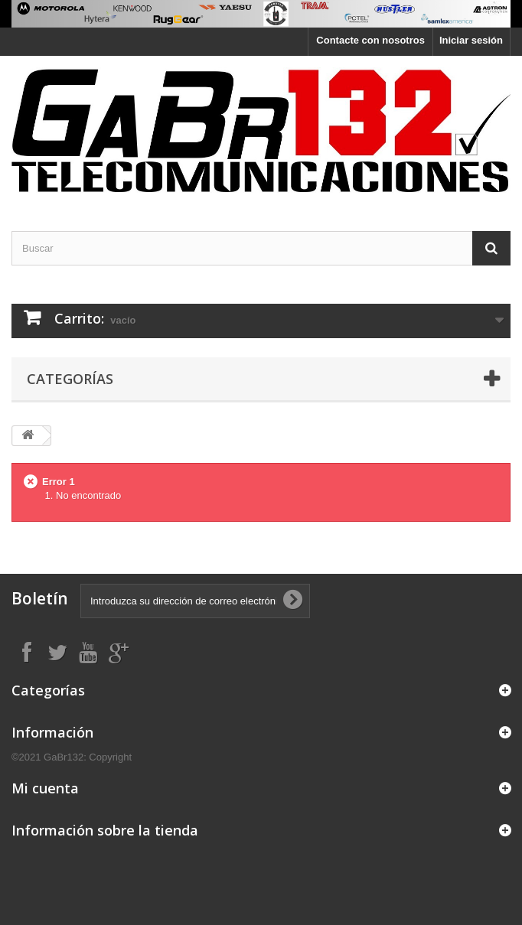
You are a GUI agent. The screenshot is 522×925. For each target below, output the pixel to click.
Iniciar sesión (471, 40)
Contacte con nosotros (370, 40)
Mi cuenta (45, 788)
